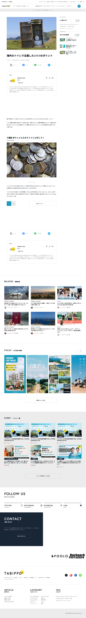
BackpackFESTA (34, 600)
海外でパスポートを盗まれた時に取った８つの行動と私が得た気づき (16, 329)
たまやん (15, 307)
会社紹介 (49, 1)
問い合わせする (22, 536)
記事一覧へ (20, 82)
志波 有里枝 (16, 333)
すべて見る (77, 34)
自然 (45, 6)
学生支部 (60, 1)
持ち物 (48, 6)
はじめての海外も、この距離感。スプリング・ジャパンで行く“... (71, 53)
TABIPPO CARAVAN (9, 301)
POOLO (56, 1)
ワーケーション (70, 28)
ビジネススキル (34, 598)
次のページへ (39, 203)
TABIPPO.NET (21, 78)
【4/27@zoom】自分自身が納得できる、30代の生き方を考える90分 (43, 439)
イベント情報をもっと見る (43, 476)
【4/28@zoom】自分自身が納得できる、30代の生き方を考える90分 (16, 439)
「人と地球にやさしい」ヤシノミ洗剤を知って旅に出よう (71, 40)
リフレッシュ (33, 603)
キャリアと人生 (45, 596)
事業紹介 (53, 1)
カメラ (59, 301)
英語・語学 (43, 600)
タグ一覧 (77, 20)
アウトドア (53, 6)
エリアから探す (69, 44)
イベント (27, 6)
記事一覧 (21, 6)
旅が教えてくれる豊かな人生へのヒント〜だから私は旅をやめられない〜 (43, 329)
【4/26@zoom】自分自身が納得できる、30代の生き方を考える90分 (69, 439)
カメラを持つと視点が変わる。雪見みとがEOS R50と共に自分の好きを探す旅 (69, 304)
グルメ (42, 601)
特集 (24, 6)
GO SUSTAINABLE (61, 6)
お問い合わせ (73, 1)
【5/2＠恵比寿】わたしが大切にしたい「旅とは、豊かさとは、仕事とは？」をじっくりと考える (16, 462)
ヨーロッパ (62, 28)
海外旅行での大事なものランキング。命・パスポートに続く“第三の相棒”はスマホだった (16, 304)
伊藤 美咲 (68, 307)
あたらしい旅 (71, 26)
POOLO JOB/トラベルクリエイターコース (69, 24)
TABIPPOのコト (63, 26)
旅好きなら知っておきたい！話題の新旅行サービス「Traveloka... (71, 46)
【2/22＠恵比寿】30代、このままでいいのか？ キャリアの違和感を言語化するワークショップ (43, 462)
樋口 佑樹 (68, 334)
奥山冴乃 (42, 333)
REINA (41, 307)
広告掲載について (66, 1)
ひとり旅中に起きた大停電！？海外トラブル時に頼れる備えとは (43, 304)
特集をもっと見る (40, 400)
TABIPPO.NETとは (42, 1)
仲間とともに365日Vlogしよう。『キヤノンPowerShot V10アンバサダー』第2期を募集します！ (69, 330)
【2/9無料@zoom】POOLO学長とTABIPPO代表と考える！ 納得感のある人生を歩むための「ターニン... (69, 462)
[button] (80, 351)
